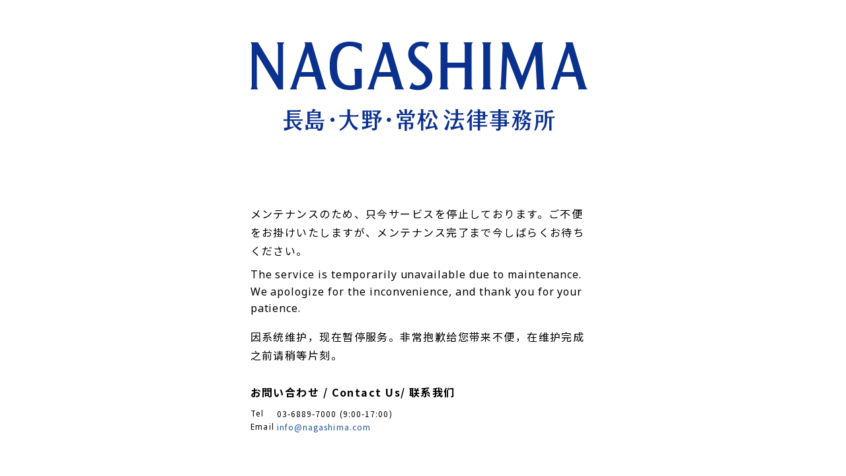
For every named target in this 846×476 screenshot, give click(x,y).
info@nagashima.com (324, 426)
